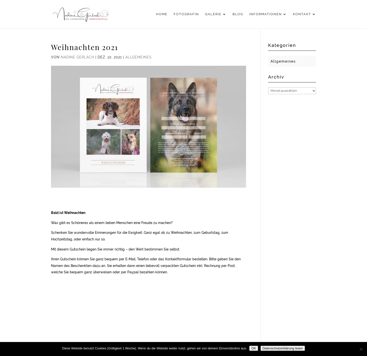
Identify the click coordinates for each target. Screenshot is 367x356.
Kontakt (302, 14)
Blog (238, 14)
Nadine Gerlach (77, 57)
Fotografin (186, 14)
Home (162, 14)
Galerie (213, 14)
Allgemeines (138, 57)
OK (253, 348)
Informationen (265, 14)
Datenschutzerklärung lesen (282, 348)
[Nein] (360, 349)
